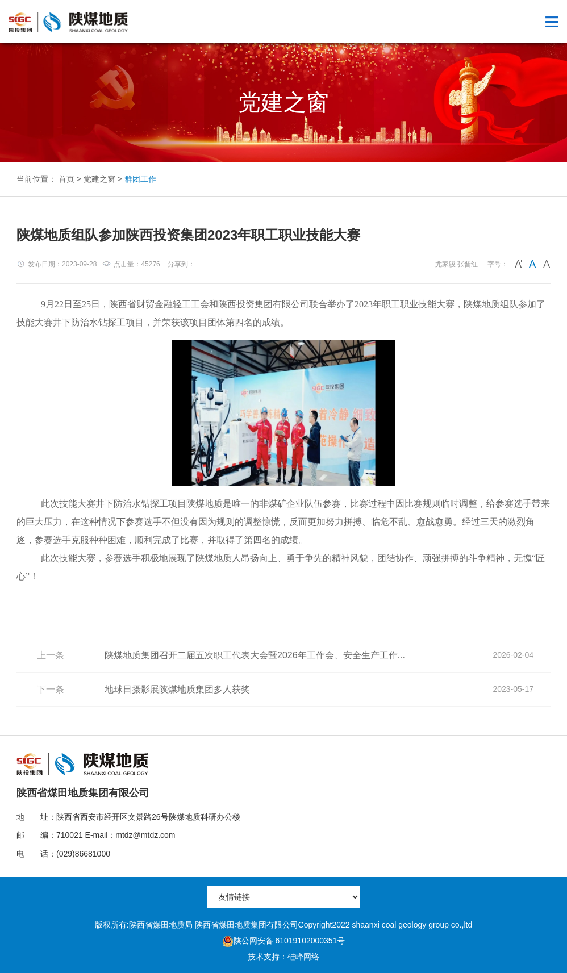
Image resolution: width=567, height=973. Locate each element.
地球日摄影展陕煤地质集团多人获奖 (177, 689)
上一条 (50, 655)
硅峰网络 (303, 956)
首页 (66, 178)
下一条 (50, 689)
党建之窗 (99, 178)
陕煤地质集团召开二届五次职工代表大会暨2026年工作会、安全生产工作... (255, 655)
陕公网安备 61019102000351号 (283, 940)
